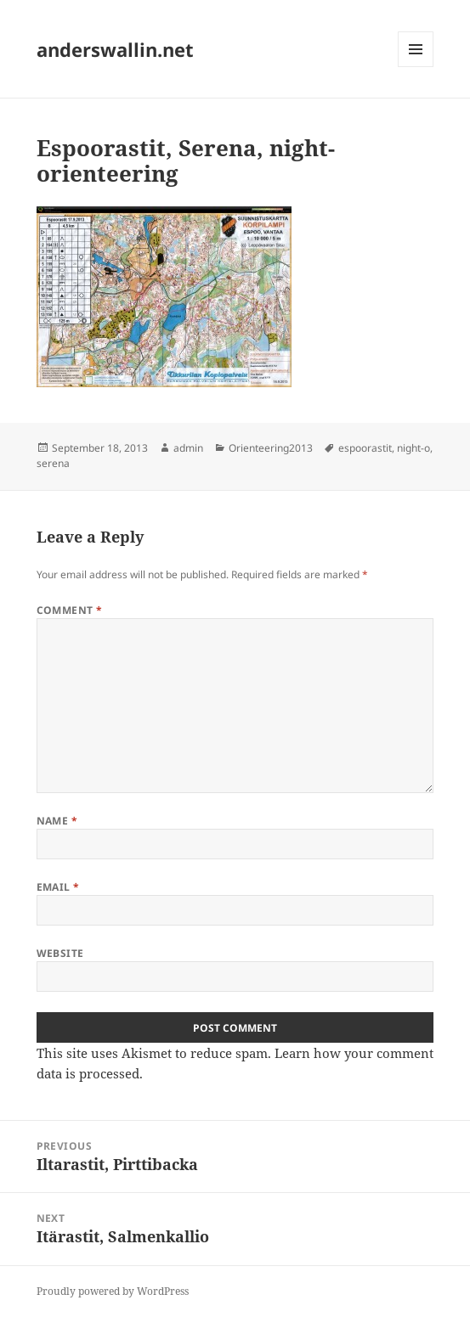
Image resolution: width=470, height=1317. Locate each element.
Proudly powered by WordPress (113, 1291)
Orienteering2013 (271, 448)
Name (57, 820)
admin (188, 448)
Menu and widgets (416, 66)
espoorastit (365, 448)
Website (60, 953)
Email (58, 887)
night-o (413, 448)
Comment (70, 610)
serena (53, 463)
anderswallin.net (115, 49)
